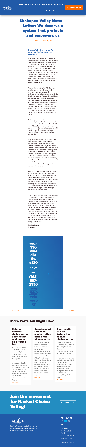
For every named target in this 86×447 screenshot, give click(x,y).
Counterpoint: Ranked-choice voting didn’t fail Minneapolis (42, 334)
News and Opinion (18, 352)
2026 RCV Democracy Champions (29, 4)
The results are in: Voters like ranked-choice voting (65, 334)
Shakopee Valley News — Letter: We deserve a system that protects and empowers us (40, 52)
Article (24, 348)
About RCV (57, 4)
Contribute (74, 8)
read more (15, 382)
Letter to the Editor (18, 350)
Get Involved (57, 11)
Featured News (62, 345)
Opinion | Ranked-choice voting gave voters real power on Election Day (20, 337)
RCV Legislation (47, 4)
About (48, 11)
